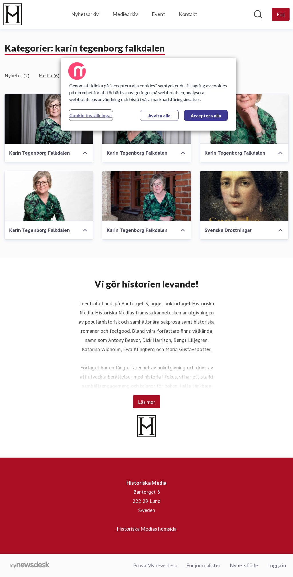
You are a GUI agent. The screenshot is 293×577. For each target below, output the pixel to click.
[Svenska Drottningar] (244, 196)
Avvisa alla (159, 115)
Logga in (276, 565)
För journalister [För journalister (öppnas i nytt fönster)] (203, 565)
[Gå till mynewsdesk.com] (29, 565)
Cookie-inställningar (90, 115)
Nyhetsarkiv (85, 14)
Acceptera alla (206, 115)
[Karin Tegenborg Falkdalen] (49, 119)
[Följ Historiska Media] (281, 14)
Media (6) (49, 75)
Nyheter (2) (17, 75)
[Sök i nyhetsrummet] (258, 14)
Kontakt (188, 14)
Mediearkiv (125, 14)
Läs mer (146, 402)
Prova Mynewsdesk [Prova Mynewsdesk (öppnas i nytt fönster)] (155, 565)
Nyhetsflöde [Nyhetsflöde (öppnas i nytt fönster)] (244, 565)
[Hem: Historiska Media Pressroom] (12, 14)
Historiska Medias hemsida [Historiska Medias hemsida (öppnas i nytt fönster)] (147, 528)
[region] (148, 94)
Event (158, 14)
